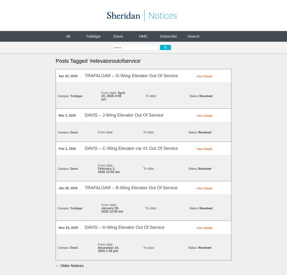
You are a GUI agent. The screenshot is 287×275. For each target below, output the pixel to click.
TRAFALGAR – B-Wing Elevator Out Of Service (131, 188)
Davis (118, 36)
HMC (143, 36)
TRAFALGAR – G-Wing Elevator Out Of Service (131, 76)
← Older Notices (70, 266)
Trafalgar (93, 36)
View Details (204, 76)
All (68, 36)
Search (194, 36)
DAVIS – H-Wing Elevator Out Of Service (125, 227)
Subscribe (168, 36)
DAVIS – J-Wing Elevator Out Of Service (124, 115)
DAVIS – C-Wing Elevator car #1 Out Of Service (131, 148)
